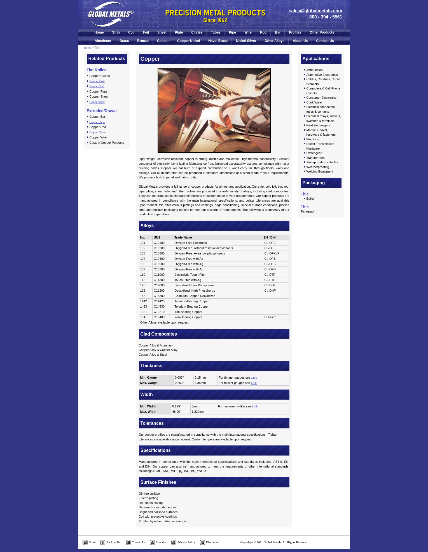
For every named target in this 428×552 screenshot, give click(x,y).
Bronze (143, 41)
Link (254, 377)
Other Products (322, 32)
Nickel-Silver (246, 41)
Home (99, 32)
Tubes (215, 32)
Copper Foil (97, 86)
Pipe (232, 32)
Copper (163, 41)
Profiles (295, 32)
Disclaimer (212, 542)
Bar (277, 32)
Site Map (161, 542)
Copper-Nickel (188, 41)
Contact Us (325, 41)
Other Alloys (274, 41)
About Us (300, 41)
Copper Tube (98, 132)
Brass (124, 41)
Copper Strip (98, 101)
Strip (116, 32)
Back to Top (113, 542)
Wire (248, 32)
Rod (263, 32)
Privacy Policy (186, 542)
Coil (131, 32)
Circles (196, 32)
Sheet (162, 32)
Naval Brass (218, 41)
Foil (146, 32)
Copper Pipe (97, 122)
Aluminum (103, 41)
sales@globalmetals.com (315, 10)
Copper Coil (97, 81)
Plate (179, 32)
